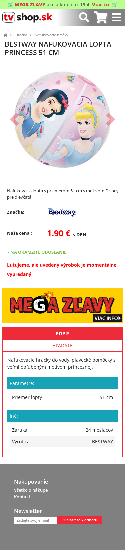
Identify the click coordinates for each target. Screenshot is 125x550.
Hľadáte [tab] (62, 345)
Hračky (21, 35)
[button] (14, 119)
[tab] (100, 17)
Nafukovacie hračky (51, 35)
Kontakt (22, 497)
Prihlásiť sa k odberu (79, 520)
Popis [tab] (63, 333)
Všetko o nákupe (31, 490)
